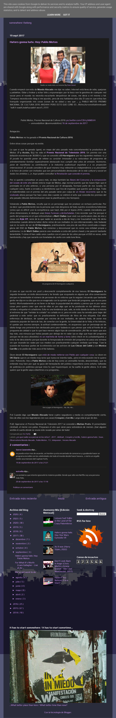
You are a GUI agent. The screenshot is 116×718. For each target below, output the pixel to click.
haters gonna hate (89, 437)
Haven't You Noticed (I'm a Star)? (61, 580)
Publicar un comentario (23, 487)
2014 (16, 612)
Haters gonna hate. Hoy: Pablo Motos (26, 557)
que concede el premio (79, 173)
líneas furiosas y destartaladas (59, 213)
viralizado (14, 195)
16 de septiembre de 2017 (75, 123)
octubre (20, 548)
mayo (18, 590)
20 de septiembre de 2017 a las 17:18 (32, 481)
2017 (53, 437)
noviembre (21, 543)
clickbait (60, 437)
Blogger (67, 712)
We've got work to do (25, 572)
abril (18, 594)
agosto (19, 577)
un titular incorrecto (85, 192)
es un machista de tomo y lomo (55, 336)
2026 (16, 514)
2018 (16, 531)
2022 (16, 518)
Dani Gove (71, 85)
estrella (20, 471)
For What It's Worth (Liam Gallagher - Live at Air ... (26, 565)
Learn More (53, 14)
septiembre (21, 552)
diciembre (21, 539)
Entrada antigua (96, 498)
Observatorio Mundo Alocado (22, 440)
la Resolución (61, 173)
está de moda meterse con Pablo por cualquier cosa (68, 354)
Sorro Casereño (23, 450)
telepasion (56, 440)
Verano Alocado (69, 440)
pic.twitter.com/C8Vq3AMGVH (80, 120)
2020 (16, 523)
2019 (16, 527)
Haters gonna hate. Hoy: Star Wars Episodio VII (64, 535)
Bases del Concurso (79, 180)
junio (18, 586)
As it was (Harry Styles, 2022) (62, 548)
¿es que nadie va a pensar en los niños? (33, 437)
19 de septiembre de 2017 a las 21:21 (32, 463)
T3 (49, 440)
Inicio (61, 498)
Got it (66, 14)
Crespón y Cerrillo (72, 437)
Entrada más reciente (23, 498)
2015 (16, 608)
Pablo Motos (41, 440)
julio (18, 581)
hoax (101, 437)
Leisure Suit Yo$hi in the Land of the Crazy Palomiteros (63, 521)
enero (19, 598)
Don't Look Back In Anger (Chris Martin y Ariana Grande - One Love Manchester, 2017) (64, 566)
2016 (16, 604)
